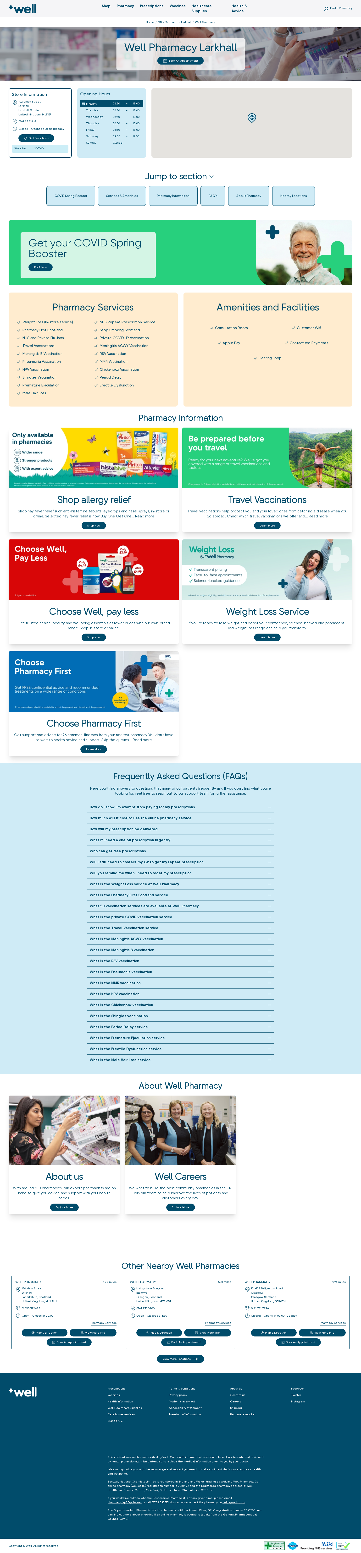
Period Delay (111, 377)
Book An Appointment (180, 61)
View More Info (93, 1332)
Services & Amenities (122, 196)
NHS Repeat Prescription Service (128, 322)
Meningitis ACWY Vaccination (124, 346)
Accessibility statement (185, 1408)
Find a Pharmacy (341, 8)
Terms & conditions (182, 1388)
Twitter (296, 1395)
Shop (106, 6)
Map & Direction (44, 1332)
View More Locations (180, 1359)
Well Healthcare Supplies (125, 1408)
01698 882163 (27, 121)
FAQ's (213, 196)
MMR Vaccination (114, 361)
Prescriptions (151, 6)
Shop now (93, 525)
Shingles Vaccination (39, 377)
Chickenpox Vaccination (119, 369)
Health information (120, 1401)
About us (236, 1388)
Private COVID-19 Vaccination (124, 338)
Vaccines (178, 6)
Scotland (171, 22)
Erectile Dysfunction (117, 385)
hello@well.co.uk (233, 1502)
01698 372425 (31, 1308)
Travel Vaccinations (38, 346)
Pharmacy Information (173, 196)
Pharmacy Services (104, 1323)
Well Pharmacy (28, 1282)
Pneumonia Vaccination (41, 361)
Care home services (121, 1414)
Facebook (297, 1388)
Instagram (298, 1401)
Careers (235, 1401)
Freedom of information (185, 1414)
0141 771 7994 (260, 1308)
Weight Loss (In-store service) (47, 322)
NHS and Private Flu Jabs (43, 338)
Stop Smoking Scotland (120, 330)
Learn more (267, 525)
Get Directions (36, 138)
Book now (40, 267)
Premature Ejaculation (41, 385)
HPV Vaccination (35, 369)
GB (160, 22)
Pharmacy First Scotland (42, 330)
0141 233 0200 (145, 1308)
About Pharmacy (248, 196)
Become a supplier (242, 1414)
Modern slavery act (182, 1401)
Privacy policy (178, 1395)
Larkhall (186, 22)
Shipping (236, 1408)
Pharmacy (125, 6)
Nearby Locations (293, 196)
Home (150, 22)
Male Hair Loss (34, 393)
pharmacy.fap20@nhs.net (125, 1502)
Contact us (237, 1395)
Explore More (64, 1207)
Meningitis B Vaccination (42, 354)
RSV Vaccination (113, 354)
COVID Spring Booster (71, 196)
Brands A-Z (115, 1421)
